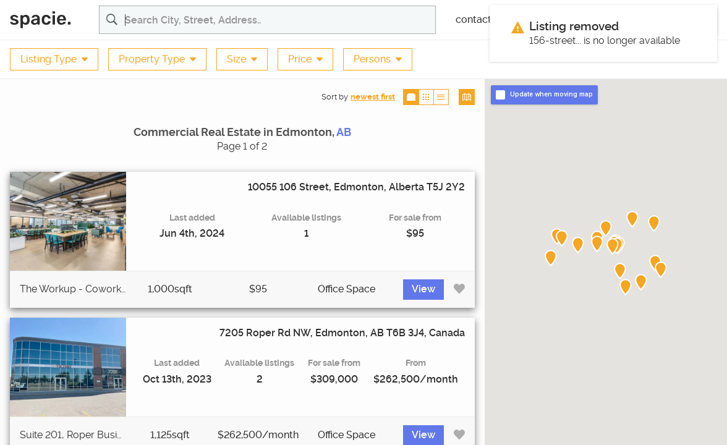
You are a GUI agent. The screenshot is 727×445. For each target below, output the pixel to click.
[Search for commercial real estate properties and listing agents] (280, 20)
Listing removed (574, 26)
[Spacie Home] (49, 20)
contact (473, 19)
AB (343, 132)
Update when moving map (551, 94)
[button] (612, 246)
